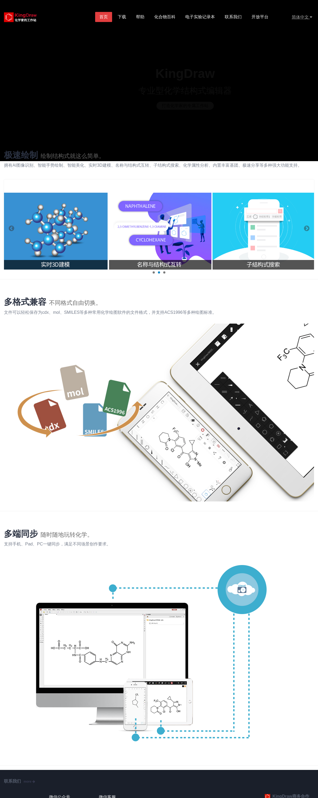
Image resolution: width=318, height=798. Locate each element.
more (29, 781)
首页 (104, 17)
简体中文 (302, 17)
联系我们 (233, 17)
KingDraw (26, 17)
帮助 (140, 17)
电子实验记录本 (200, 17)
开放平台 (259, 17)
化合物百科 (164, 17)
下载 (122, 17)
